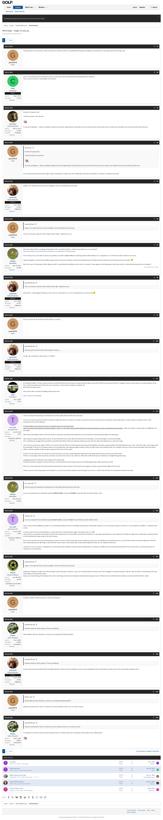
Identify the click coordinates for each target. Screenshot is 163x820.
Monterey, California (14, 438)
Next (10, 40)
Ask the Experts (27, 770)
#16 (157, 593)
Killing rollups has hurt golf (18, 775)
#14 (157, 511)
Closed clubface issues (16, 788)
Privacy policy (142, 810)
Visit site (11, 100)
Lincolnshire (17, 644)
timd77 (12, 764)
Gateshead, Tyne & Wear (13, 583)
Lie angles (13, 762)
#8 (157, 277)
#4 (157, 142)
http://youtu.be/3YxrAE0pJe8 (32, 396)
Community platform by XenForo (76, 817)
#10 (157, 341)
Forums (18, 7)
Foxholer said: (29, 516)
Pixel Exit (101, 817)
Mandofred (13, 777)
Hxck (153, 770)
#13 (157, 478)
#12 (157, 411)
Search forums (20, 11)
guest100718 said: (30, 283)
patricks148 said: (29, 224)
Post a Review (26, 784)
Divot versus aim (15, 768)
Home (9, 7)
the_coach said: (29, 483)
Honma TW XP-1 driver (17, 782)
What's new (29, 7)
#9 (157, 315)
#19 (157, 692)
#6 (157, 219)
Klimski (12, 784)
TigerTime (12, 790)
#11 (157, 378)
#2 (157, 72)
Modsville (18, 133)
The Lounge (25, 764)
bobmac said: (28, 697)
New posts (9, 11)
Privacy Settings (131, 812)
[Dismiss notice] (158, 17)
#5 (157, 181)
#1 (157, 46)
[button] (34, 7)
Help (148, 810)
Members (42, 7)
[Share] (154, 46)
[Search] (153, 7)
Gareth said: (28, 148)
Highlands (18, 209)
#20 (157, 717)
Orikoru (152, 784)
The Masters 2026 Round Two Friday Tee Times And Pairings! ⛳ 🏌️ (24, 18)
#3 (157, 108)
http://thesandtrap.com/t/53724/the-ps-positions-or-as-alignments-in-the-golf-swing (49, 251)
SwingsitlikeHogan (149, 777)
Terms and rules (131, 810)
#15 (157, 556)
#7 (157, 245)
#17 (157, 619)
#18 (157, 654)
